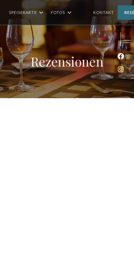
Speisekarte (26, 12)
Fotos (61, 12)
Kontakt (103, 12)
